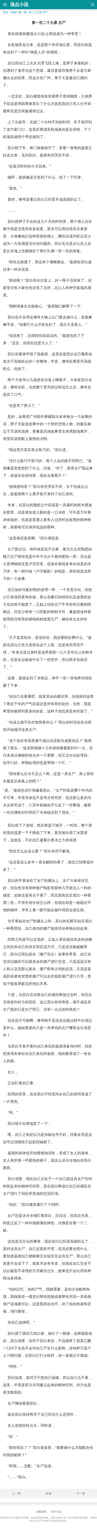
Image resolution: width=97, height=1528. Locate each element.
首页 (5, 12)
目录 (48, 1493)
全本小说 (56, 1511)
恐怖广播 (16, 12)
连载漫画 (41, 1511)
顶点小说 (19, 4)
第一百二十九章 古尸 (36, 12)
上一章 (16, 1493)
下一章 (80, 1493)
